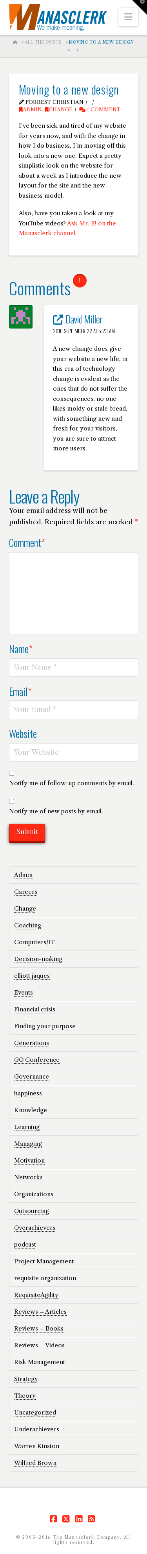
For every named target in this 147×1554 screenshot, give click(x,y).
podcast (25, 1244)
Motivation (29, 1160)
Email (20, 691)
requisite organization (45, 1278)
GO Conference (37, 1059)
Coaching (27, 925)
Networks (28, 1177)
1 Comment (99, 110)
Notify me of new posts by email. (56, 811)
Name (21, 648)
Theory (25, 1395)
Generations (31, 1043)
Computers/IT (34, 942)
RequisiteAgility (36, 1295)
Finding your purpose (45, 1026)
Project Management (44, 1261)
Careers (25, 891)
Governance (31, 1076)
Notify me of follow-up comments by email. (71, 783)
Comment (27, 542)
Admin (30, 110)
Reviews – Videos (39, 1345)
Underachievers (36, 1429)
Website (23, 733)
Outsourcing (31, 1211)
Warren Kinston (36, 1446)
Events (23, 992)
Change (59, 110)
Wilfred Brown (35, 1462)
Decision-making (38, 959)
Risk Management (39, 1362)
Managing (28, 1143)
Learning (27, 1127)
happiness (28, 1093)
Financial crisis (34, 1009)
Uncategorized (35, 1412)
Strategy (26, 1379)
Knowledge (30, 1110)
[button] (128, 17)
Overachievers (34, 1227)
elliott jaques (32, 975)
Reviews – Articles (40, 1311)
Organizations (33, 1194)
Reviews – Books (39, 1328)
